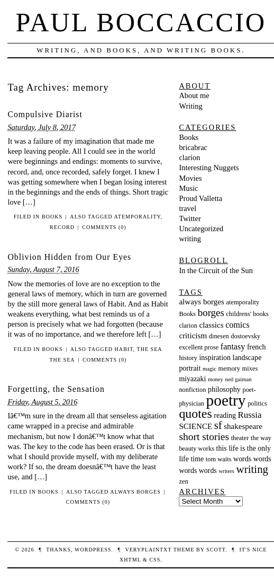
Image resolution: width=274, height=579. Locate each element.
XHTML (130, 560)
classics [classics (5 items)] (211, 325)
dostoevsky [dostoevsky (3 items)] (245, 336)
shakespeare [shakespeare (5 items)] (243, 426)
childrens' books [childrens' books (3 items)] (247, 314)
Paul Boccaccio (141, 22)
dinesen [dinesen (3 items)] (219, 336)
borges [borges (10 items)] (211, 312)
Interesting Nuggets (209, 167)
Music (188, 188)
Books (52, 217)
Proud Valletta (200, 198)
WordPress (93, 549)
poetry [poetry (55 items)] (226, 400)
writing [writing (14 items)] (252, 469)
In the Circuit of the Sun (216, 270)
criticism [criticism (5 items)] (193, 335)
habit (124, 349)
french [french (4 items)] (256, 347)
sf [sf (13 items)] (218, 425)
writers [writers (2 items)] (226, 471)
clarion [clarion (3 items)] (188, 325)
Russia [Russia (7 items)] (250, 415)
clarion (189, 157)
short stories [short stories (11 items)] (204, 436)
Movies (190, 178)
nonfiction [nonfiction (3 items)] (192, 389)
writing (190, 238)
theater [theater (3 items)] (240, 438)
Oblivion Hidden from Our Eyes (69, 256)
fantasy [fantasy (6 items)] (233, 346)
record (62, 227)
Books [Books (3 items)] (187, 314)
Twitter (189, 218)
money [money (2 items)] (215, 379)
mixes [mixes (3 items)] (250, 368)
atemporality (137, 217)
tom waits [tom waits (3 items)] (219, 459)
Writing (190, 106)
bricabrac (193, 147)
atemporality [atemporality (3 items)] (242, 302)
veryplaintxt (148, 549)
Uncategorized (201, 228)
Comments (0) (104, 227)
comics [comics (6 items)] (237, 324)
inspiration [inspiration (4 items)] (215, 358)
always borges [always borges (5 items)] (201, 301)
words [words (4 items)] (242, 459)
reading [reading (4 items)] (225, 415)
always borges (135, 492)
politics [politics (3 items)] (257, 403)
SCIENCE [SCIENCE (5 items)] (195, 426)
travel (187, 208)
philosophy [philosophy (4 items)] (224, 389)
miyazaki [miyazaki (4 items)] (192, 379)
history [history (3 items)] (188, 358)
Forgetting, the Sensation (55, 388)
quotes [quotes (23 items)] (195, 413)
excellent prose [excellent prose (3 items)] (198, 347)
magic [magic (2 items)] (209, 369)
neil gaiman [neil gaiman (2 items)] (238, 379)
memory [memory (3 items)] (229, 368)
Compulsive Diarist (45, 114)
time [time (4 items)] (197, 459)
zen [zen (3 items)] (183, 481)
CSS (154, 560)
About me (194, 95)
